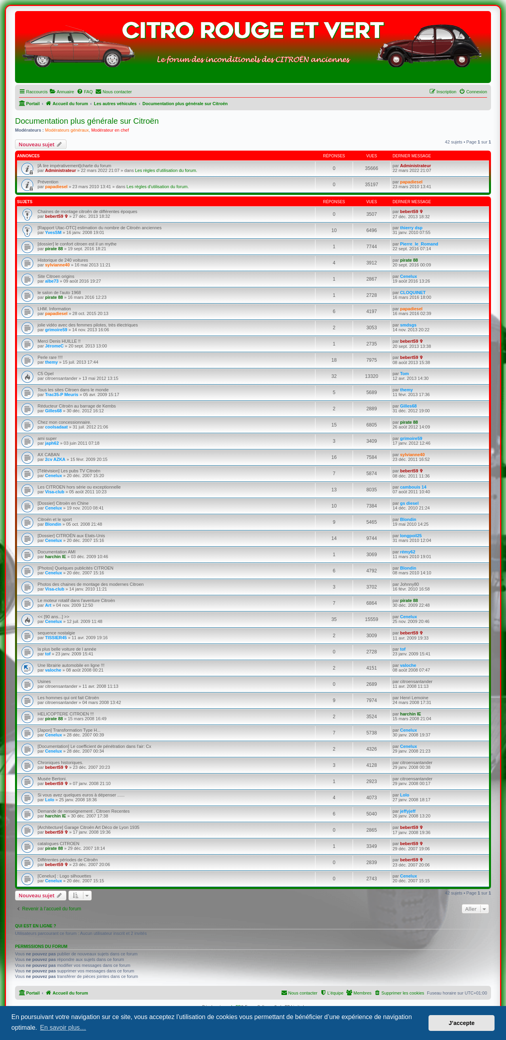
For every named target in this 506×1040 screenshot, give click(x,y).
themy (51, 362)
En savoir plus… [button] (63, 1027)
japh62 (52, 443)
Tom (404, 373)
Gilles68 (53, 410)
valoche (53, 670)
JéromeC (54, 346)
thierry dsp (411, 227)
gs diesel (409, 503)
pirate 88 (54, 248)
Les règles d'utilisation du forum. (166, 170)
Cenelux (408, 276)
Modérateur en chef (110, 130)
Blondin (53, 524)
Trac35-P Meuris (61, 394)
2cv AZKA (55, 459)
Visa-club (54, 491)
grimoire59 (56, 329)
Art (48, 605)
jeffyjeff (407, 811)
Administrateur (60, 170)
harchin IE (55, 556)
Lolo (49, 799)
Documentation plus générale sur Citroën (87, 121)
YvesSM (53, 232)
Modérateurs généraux (67, 130)
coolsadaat (56, 427)
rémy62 (407, 551)
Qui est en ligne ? (35, 925)
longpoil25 (411, 535)
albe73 (52, 281)
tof (48, 653)
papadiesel (56, 186)
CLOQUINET (413, 292)
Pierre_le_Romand (419, 244)
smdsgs (408, 325)
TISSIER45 (56, 637)
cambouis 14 (413, 487)
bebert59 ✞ (56, 216)
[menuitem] (61, 91)
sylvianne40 (57, 264)
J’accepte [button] (462, 1023)
